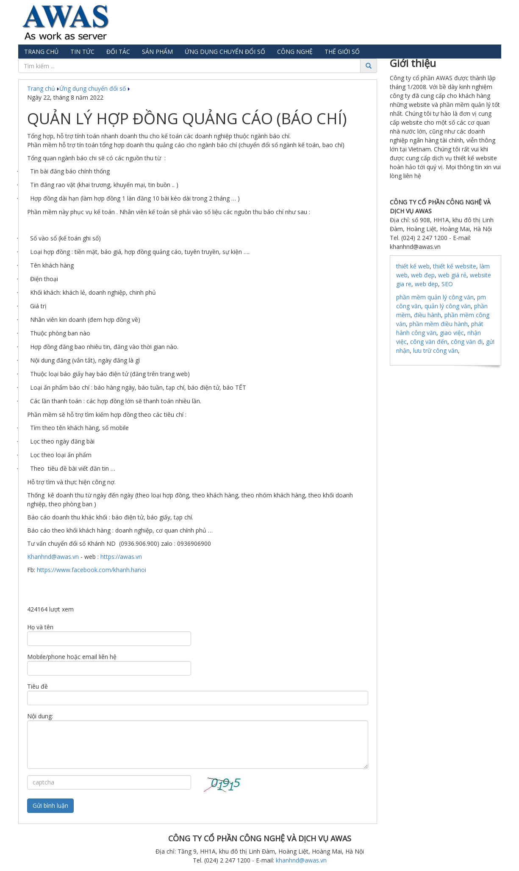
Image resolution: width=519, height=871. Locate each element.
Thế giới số (342, 51)
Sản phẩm (157, 51)
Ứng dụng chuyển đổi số (225, 51)
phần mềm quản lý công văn (435, 297)
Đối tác (118, 51)
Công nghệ (295, 51)
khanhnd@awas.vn (301, 860)
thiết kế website (454, 266)
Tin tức (82, 51)
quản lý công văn (448, 306)
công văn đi (467, 342)
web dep (426, 284)
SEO (447, 284)
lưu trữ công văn (435, 350)
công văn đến (428, 342)
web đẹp (423, 275)
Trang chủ (41, 51)
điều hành (427, 315)
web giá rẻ (452, 275)
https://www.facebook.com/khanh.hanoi (91, 570)
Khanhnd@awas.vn (53, 557)
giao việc (452, 333)
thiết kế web (413, 266)
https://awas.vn (121, 557)
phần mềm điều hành (438, 324)
